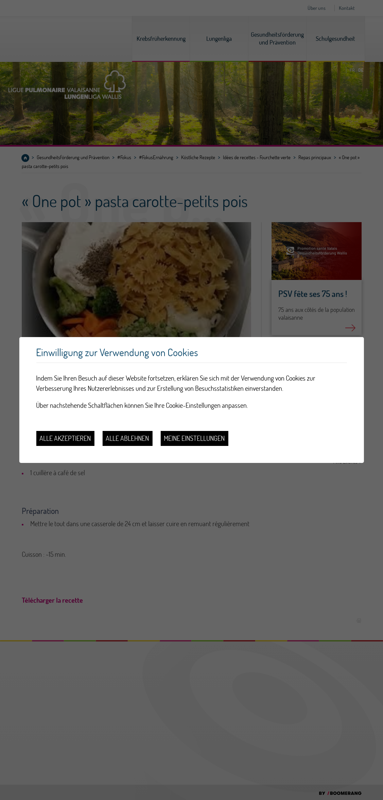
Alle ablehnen (127, 438)
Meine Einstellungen (194, 438)
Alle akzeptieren (65, 438)
